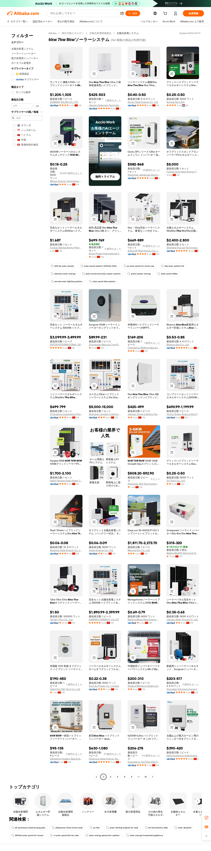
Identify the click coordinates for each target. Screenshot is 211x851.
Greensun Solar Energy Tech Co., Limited (105, 758)
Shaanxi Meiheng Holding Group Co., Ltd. (144, 686)
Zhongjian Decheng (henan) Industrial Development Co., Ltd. (183, 689)
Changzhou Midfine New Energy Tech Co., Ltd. (144, 347)
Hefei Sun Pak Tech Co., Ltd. (65, 689)
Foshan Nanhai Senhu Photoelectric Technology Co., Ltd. (66, 247)
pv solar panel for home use (138, 266)
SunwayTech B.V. (176, 102)
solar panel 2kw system (102, 281)
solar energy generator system (102, 835)
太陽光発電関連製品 (100, 33)
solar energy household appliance (144, 835)
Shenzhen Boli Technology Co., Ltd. (144, 483)
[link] (206, 817)
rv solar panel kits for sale (64, 835)
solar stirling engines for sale (122, 827)
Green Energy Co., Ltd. (101, 550)
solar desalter (183, 827)
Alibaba (52, 33)
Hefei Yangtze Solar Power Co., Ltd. (66, 480)
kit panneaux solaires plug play (28, 827)
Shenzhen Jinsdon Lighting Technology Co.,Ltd (105, 414)
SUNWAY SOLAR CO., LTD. (64, 102)
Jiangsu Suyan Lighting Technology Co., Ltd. (144, 414)
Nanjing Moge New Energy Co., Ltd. (144, 619)
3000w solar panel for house (27, 835)
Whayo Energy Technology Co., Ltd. (66, 181)
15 (146, 777)
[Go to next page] (152, 777)
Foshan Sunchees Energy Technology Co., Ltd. (183, 171)
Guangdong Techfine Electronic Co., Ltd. (144, 762)
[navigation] (26, 405)
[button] (122, 13)
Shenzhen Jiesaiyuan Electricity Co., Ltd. (144, 174)
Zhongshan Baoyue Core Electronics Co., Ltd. (105, 344)
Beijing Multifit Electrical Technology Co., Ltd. (183, 553)
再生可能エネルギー (73, 33)
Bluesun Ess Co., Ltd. (178, 344)
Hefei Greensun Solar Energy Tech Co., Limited (183, 755)
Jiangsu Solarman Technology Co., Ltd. (105, 105)
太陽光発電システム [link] (128, 33)
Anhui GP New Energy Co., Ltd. (144, 250)
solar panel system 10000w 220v (99, 266)
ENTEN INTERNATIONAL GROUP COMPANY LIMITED (66, 344)
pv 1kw (95, 827)
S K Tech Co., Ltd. (176, 480)
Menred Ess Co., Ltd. (139, 550)
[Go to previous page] (96, 777)
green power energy (139, 273)
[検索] (132, 13)
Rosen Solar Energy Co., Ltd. (143, 102)
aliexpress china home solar (67, 827)
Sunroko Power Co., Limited (104, 686)
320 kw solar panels (62, 266)
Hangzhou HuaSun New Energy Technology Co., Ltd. (66, 758)
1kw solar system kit (172, 266)
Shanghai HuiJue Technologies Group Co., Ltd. (183, 247)
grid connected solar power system (101, 273)
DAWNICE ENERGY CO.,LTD (104, 619)
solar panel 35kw (167, 273)
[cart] (165, 13)
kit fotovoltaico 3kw (156, 827)
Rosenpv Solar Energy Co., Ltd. (66, 550)
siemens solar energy (63, 273)
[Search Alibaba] (83, 13)
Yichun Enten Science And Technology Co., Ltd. (183, 414)
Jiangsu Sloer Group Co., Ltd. (182, 619)
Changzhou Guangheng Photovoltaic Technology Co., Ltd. (66, 414)
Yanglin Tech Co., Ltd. (61, 619)
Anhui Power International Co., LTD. (105, 253)
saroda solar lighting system (66, 281)
